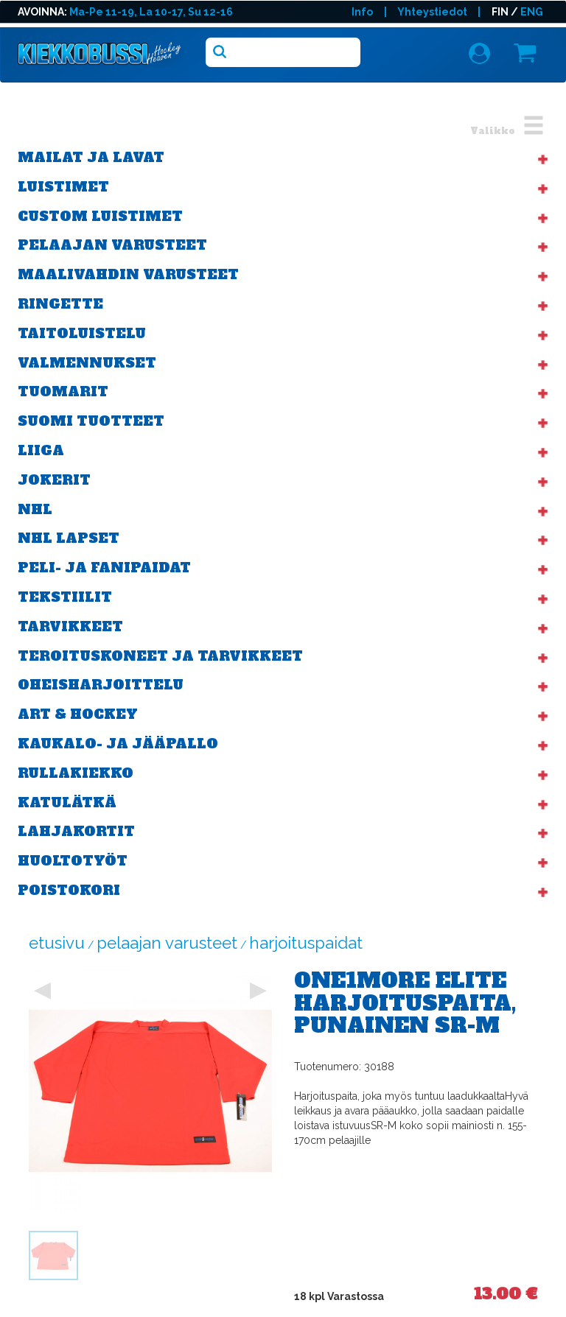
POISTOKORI (69, 890)
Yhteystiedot (432, 12)
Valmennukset (87, 363)
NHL (35, 509)
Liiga (41, 450)
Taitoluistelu (82, 333)
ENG (531, 12)
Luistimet (63, 187)
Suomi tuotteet (91, 421)
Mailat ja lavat (91, 157)
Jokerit (54, 480)
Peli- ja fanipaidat (104, 567)
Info (362, 12)
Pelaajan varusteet (112, 245)
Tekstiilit (65, 597)
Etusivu (57, 942)
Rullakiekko (75, 773)
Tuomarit (63, 391)
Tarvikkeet (70, 626)
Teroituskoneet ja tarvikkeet (160, 656)
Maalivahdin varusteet (128, 274)
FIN (500, 12)
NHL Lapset (68, 538)
